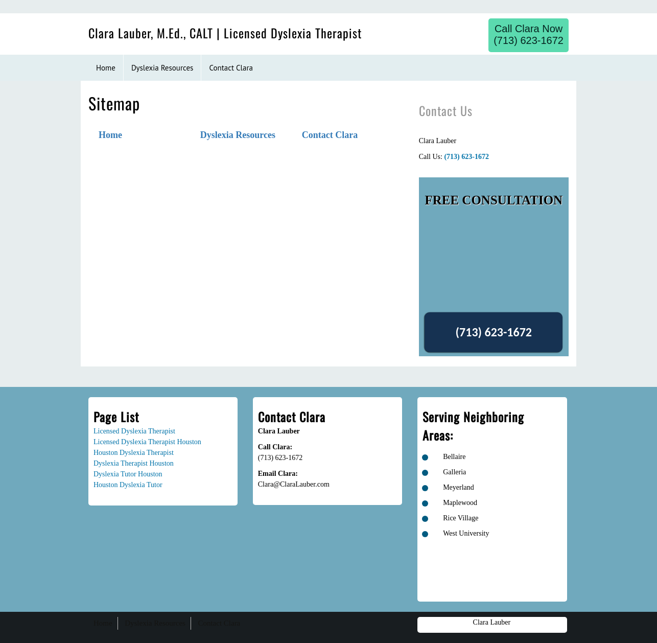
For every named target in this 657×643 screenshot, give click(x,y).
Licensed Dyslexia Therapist (134, 431)
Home (110, 135)
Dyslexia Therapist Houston (133, 463)
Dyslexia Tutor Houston (127, 474)
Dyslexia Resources (237, 135)
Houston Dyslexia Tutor (127, 485)
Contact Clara (330, 135)
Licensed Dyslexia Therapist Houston (147, 442)
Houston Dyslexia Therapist (133, 452)
